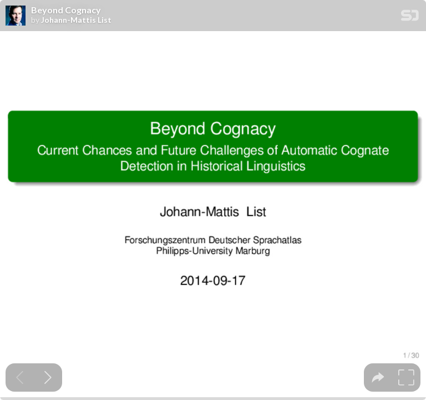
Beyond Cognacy (66, 10)
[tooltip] (378, 377)
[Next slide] (48, 377)
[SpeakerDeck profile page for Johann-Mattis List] (16, 16)
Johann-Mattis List (76, 20)
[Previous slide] (19, 377)
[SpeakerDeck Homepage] (410, 17)
